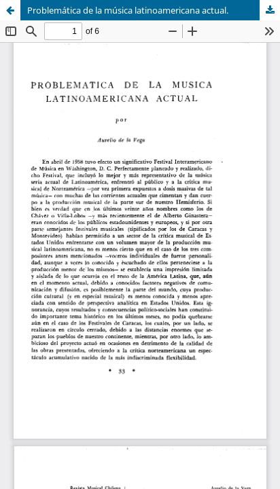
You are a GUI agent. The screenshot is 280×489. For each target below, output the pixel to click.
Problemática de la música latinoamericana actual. (127, 10)
